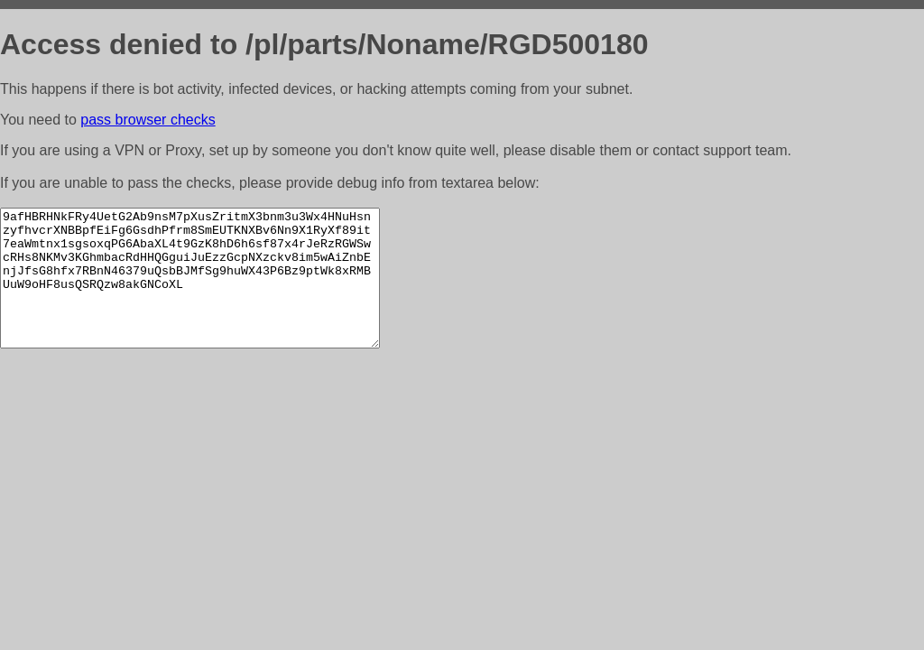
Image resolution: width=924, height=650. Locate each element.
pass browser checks (147, 119)
